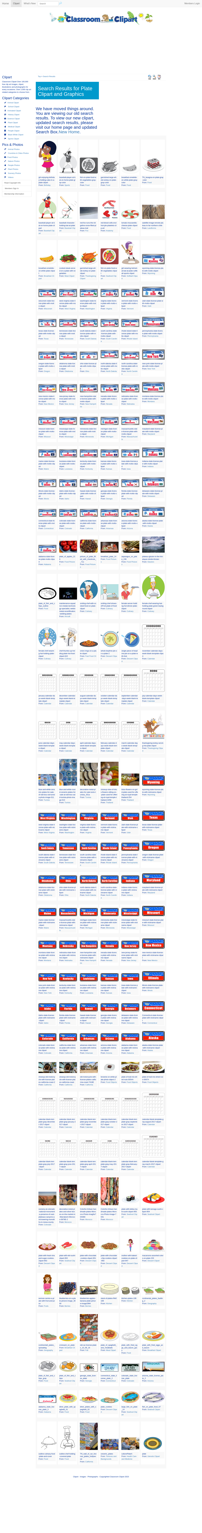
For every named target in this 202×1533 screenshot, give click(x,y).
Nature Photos (14, 161)
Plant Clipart (13, 123)
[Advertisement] (101, 48)
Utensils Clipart (153, 1456)
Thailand (109, 802)
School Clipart (13, 107)
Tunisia (47, 800)
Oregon (47, 371)
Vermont (130, 309)
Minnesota (89, 437)
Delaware (151, 496)
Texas (46, 339)
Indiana (150, 466)
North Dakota (111, 371)
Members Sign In (11, 188)
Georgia (109, 499)
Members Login (192, 3)
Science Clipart (13, 119)
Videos (11, 177)
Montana (151, 401)
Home (5, 3)
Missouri (47, 437)
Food (87, 185)
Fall (86, 1350)
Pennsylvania (152, 336)
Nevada (109, 404)
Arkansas (109, 528)
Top (39, 76)
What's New (30, 3)
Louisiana (68, 469)
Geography (151, 1303)
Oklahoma (69, 371)
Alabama (47, 564)
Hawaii (88, 499)
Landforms (151, 228)
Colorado (68, 528)
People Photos (14, 165)
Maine (46, 469)
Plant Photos (13, 169)
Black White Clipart (15, 135)
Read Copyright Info (12, 183)
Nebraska (131, 404)
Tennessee (69, 339)
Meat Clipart (69, 276)
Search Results (49, 76)
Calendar (151, 659)
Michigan (109, 437)
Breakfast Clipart (154, 1350)
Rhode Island (132, 339)
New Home (69, 132)
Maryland (151, 434)
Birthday (47, 185)
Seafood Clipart (153, 1214)
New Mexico (49, 404)
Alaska (150, 526)
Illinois (46, 499)
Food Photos (12, 157)
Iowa (128, 469)
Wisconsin (48, 309)
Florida (129, 499)
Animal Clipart (13, 103)
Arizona (130, 528)
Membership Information (14, 194)
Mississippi (69, 437)
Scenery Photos (14, 173)
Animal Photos (14, 149)
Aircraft (67, 616)
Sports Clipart (13, 139)
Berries (67, 1306)
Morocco (68, 1222)
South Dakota (90, 339)
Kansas (109, 469)
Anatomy (109, 231)
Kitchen (109, 1303)
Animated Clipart (14, 111)
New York (151, 369)
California (89, 528)
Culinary (88, 611)
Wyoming (151, 273)
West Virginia (70, 309)
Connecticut (49, 528)
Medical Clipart (14, 127)
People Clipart (13, 131)
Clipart (17, 3)
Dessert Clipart (153, 1261)
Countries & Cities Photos (18, 153)
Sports (67, 185)
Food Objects (111, 1082)
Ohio (87, 371)
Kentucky (89, 469)
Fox (86, 231)
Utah (149, 306)
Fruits (46, 1306)
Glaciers (150, 562)
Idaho (67, 499)
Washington (90, 309)
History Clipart (13, 115)
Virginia (109, 309)
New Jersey (69, 404)
